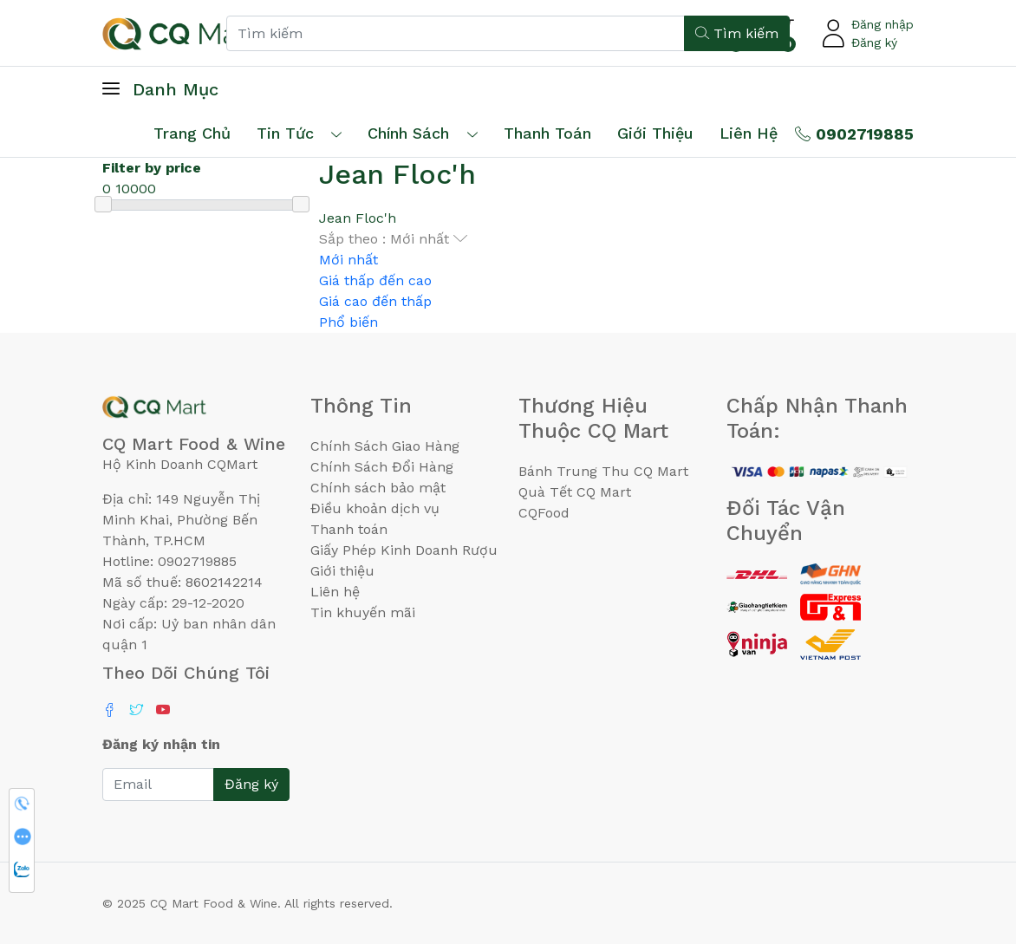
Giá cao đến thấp (375, 301)
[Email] (158, 784)
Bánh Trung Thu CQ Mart (603, 471)
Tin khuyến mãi (362, 612)
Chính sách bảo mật (378, 487)
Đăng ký (874, 42)
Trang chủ (192, 133)
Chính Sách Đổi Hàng (381, 467)
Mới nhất (348, 259)
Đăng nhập (882, 24)
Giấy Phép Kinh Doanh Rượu (404, 550)
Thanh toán (349, 529)
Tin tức (285, 133)
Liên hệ (749, 133)
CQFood (544, 513)
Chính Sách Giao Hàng (384, 446)
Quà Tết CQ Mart (574, 492)
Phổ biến (348, 322)
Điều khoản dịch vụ (375, 508)
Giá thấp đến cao (375, 280)
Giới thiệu (342, 571)
